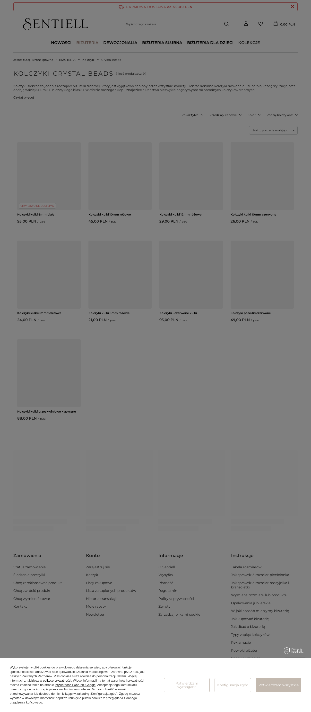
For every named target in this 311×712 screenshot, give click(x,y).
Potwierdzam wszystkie (279, 685)
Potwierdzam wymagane (186, 685)
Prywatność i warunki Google (75, 685)
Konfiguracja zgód (232, 685)
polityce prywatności (57, 680)
